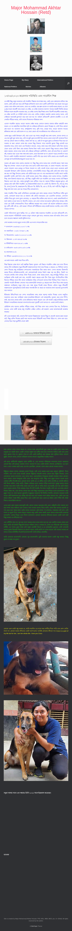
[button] (68, 83)
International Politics (45, 80)
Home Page (8, 80)
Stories (28, 87)
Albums (43, 87)
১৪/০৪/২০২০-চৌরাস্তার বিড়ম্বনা (36, 341)
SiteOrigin (34, 926)
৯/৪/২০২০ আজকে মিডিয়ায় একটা (36, 333)
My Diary (25, 80)
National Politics (10, 87)
